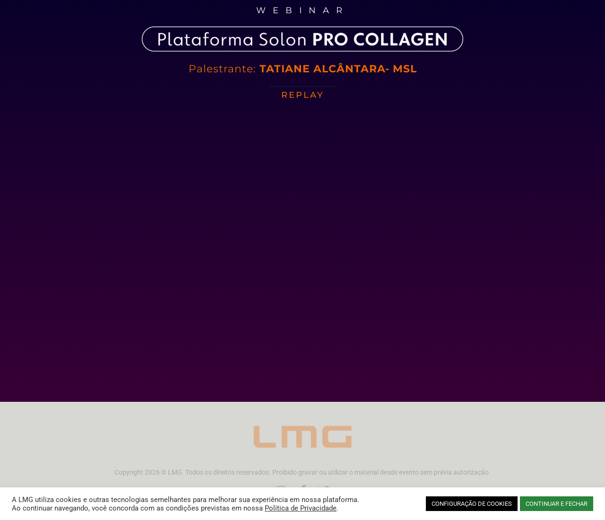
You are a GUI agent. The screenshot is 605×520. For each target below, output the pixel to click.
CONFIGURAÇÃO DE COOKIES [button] (472, 503)
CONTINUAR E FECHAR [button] (557, 503)
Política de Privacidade (301, 508)
